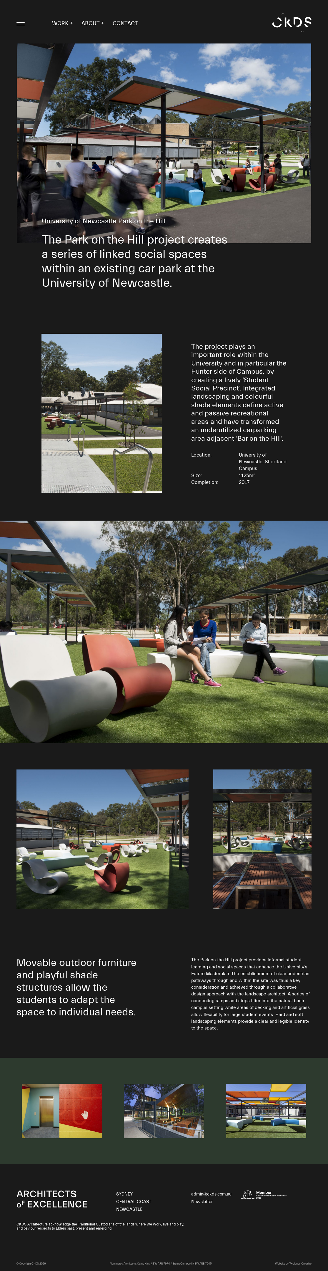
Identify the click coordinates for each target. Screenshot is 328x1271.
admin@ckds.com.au (211, 1194)
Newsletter (202, 1201)
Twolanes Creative (300, 1263)
